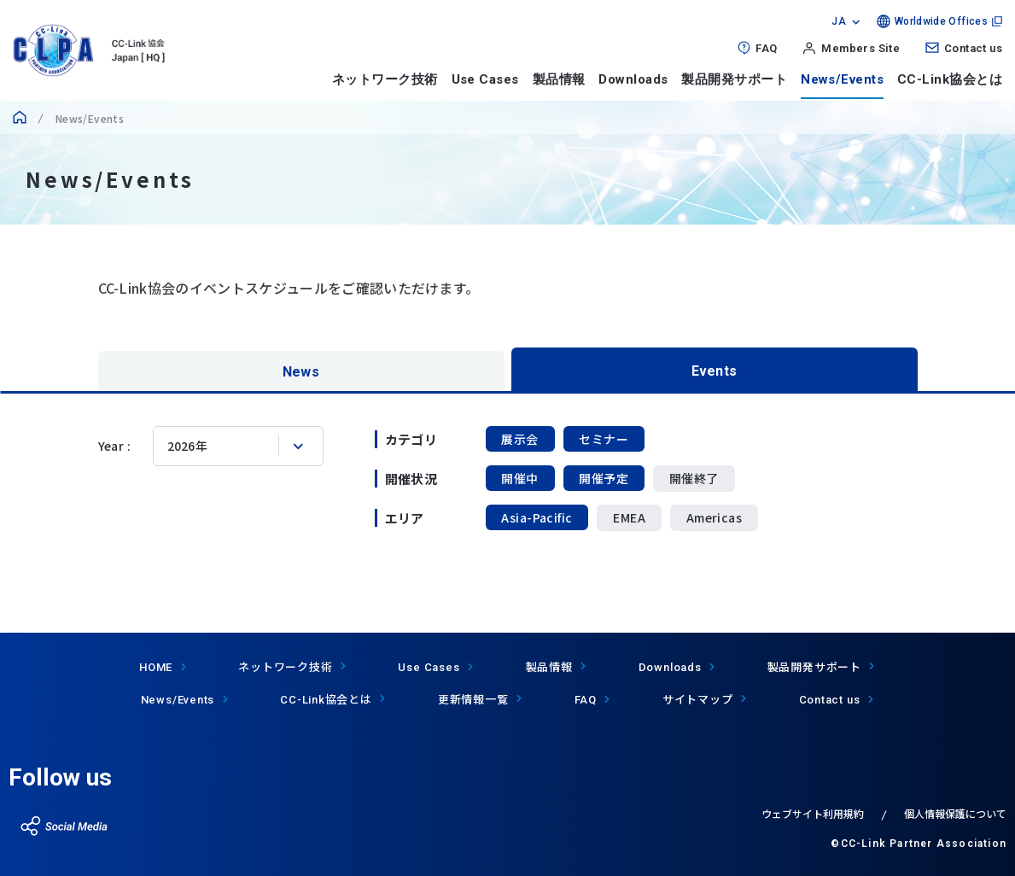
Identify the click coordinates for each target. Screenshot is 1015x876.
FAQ (766, 48)
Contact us (973, 48)
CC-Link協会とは (949, 79)
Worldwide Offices (941, 21)
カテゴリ (411, 439)
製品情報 (559, 79)
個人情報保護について (955, 813)
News (301, 371)
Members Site (860, 48)
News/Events (842, 79)
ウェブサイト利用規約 (812, 813)
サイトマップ (697, 699)
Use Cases (485, 79)
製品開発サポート (734, 79)
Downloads (633, 79)
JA (838, 21)
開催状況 (411, 479)
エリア (404, 518)
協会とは (326, 699)
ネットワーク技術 (385, 79)
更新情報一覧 (473, 699)
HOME (155, 667)
